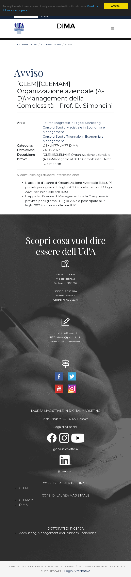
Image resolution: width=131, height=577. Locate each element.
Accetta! (115, 6)
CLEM (23, 488)
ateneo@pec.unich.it (69, 337)
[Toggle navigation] (113, 16)
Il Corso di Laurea (27, 44)
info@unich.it (69, 332)
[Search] (26, 16)
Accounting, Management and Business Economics (57, 533)
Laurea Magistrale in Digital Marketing (72, 123)
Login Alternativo (77, 571)
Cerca (44, 16)
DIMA (23, 505)
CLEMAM (26, 500)
